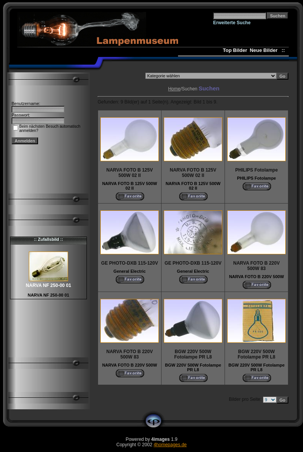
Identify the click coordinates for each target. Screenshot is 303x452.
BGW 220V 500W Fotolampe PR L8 (193, 367)
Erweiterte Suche (231, 22)
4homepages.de (169, 444)
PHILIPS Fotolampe (256, 178)
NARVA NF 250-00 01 (48, 295)
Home (174, 89)
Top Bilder (235, 50)
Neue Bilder (265, 50)
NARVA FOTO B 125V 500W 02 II (129, 185)
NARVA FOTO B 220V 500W (256, 276)
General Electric (129, 271)
